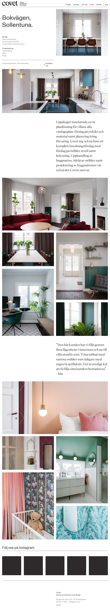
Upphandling (7, 51)
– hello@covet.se (73, 602)
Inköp (4, 53)
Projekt (68, 4)
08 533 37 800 (61, 602)
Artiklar (99, 4)
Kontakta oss (48, 64)
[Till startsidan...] (14, 3)
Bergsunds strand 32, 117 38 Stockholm (71, 599)
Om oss (84, 4)
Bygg (4, 55)
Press (92, 4)
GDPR (58, 605)
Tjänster (76, 4)
